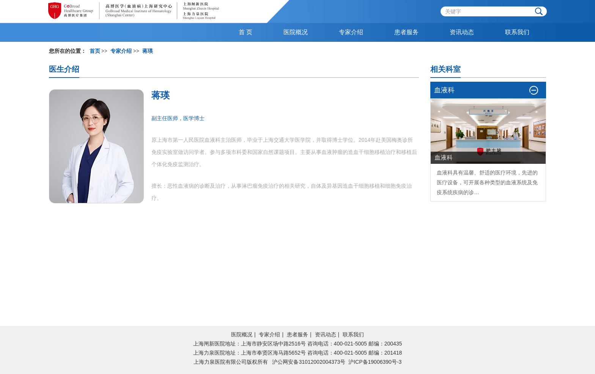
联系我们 (353, 334)
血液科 (445, 173)
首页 (95, 51)
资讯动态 (325, 334)
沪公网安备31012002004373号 (308, 362)
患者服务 (297, 334)
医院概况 (241, 334)
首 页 (245, 32)
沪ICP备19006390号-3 (374, 362)
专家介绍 (269, 334)
